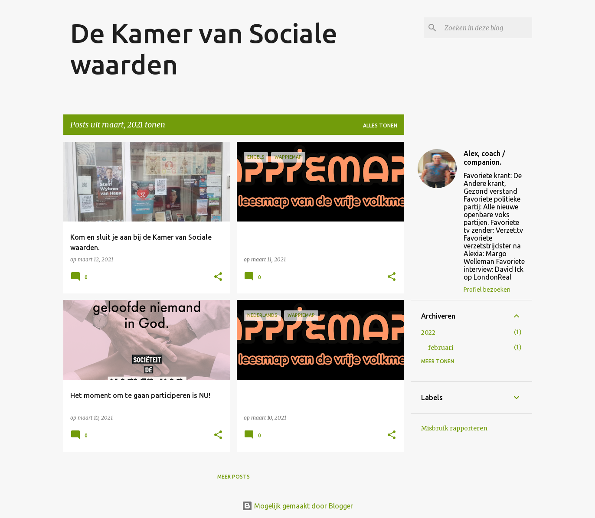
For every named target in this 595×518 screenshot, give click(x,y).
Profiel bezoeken (487, 289)
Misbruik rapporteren (454, 428)
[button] (218, 277)
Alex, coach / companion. (484, 158)
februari (440, 348)
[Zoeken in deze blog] (486, 27)
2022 (428, 332)
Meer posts (233, 476)
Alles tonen (380, 125)
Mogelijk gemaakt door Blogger (297, 506)
